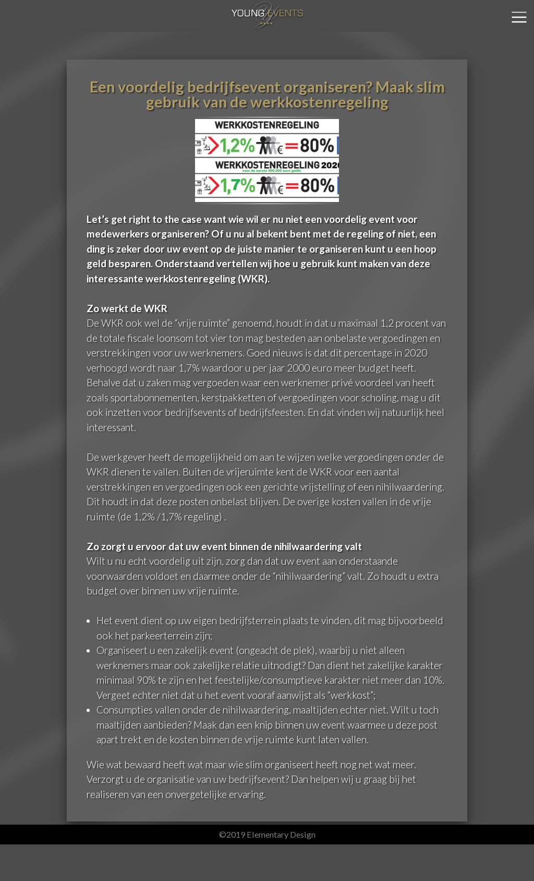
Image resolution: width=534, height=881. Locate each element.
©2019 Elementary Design (267, 834)
